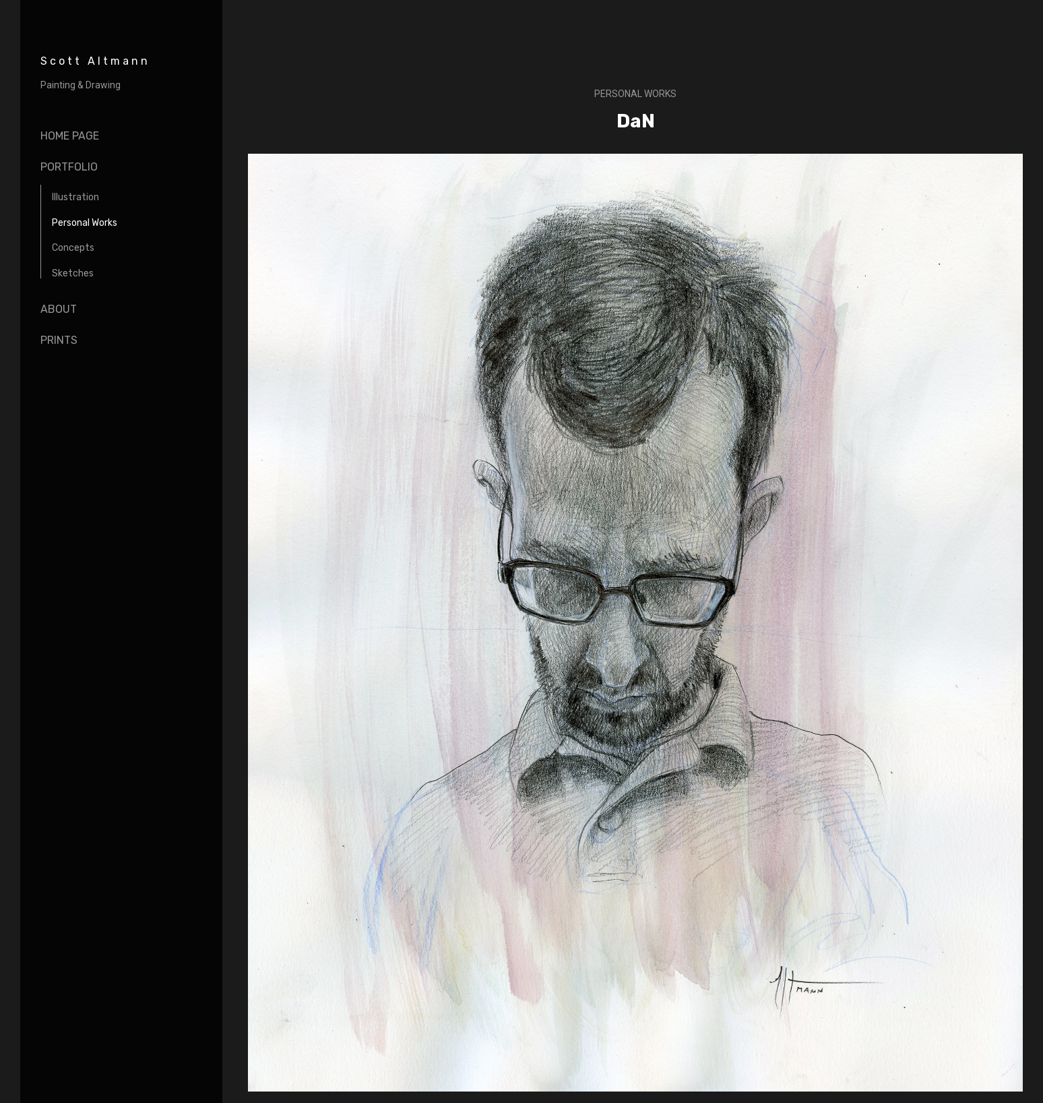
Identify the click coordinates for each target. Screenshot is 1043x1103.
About (58, 309)
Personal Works (84, 223)
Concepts (73, 248)
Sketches (73, 273)
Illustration (75, 197)
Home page (69, 135)
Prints (58, 340)
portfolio (69, 166)
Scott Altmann (95, 61)
